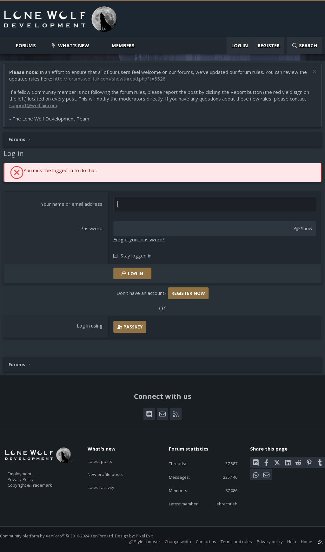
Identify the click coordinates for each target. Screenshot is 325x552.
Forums (26, 45)
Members (123, 45)
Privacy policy (263, 542)
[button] (41, 45)
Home (300, 542)
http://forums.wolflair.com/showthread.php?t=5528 (121, 82)
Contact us (199, 542)
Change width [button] (171, 542)
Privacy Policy (29, 476)
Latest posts (105, 456)
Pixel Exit (150, 536)
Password (92, 231)
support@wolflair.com (36, 108)
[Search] (304, 45)
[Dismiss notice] (310, 75)
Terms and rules (230, 542)
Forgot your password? (140, 242)
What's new (73, 45)
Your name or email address (72, 207)
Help (285, 542)
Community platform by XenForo (63, 536)
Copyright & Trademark (39, 483)
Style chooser (138, 542)
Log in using (90, 328)
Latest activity (106, 481)
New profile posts (110, 469)
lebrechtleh (222, 503)
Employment (28, 469)
